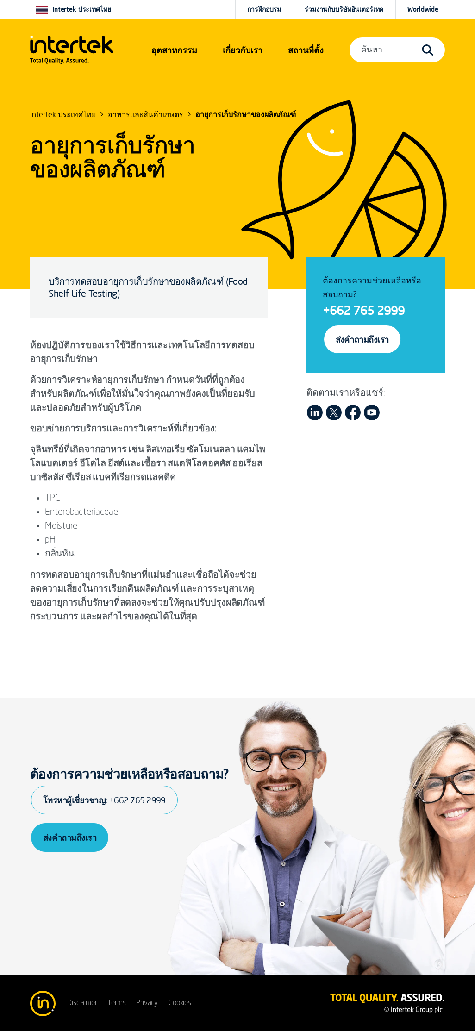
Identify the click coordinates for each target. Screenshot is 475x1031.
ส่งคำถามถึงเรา (362, 339)
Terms (116, 1003)
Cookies (180, 1003)
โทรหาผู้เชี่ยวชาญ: (104, 800)
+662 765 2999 (364, 310)
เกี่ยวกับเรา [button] (242, 50)
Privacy (147, 1003)
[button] (174, 50)
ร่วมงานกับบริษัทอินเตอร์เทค (344, 9)
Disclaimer (82, 1003)
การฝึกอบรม (264, 9)
